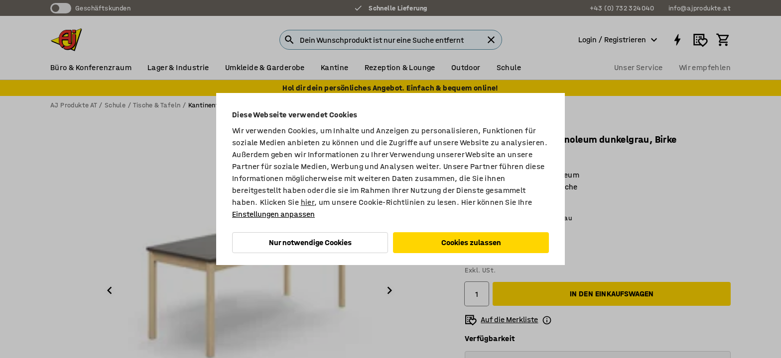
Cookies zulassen (471, 242)
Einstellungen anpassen (273, 214)
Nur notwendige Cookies (310, 242)
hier (308, 202)
